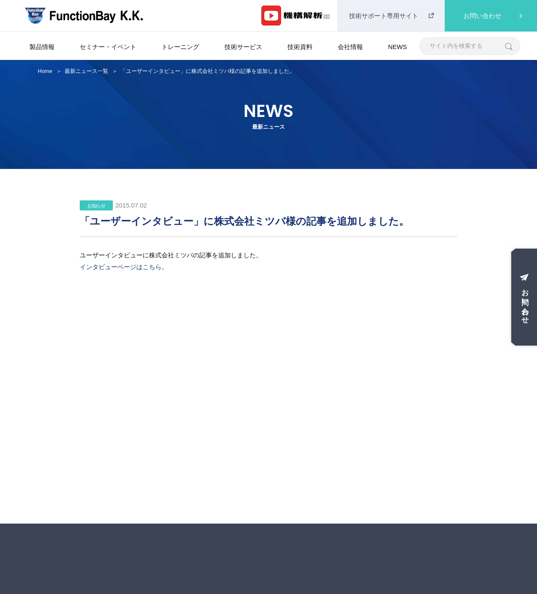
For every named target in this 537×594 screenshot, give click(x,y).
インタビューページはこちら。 (124, 266)
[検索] (508, 46)
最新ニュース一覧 (86, 71)
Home (45, 71)
